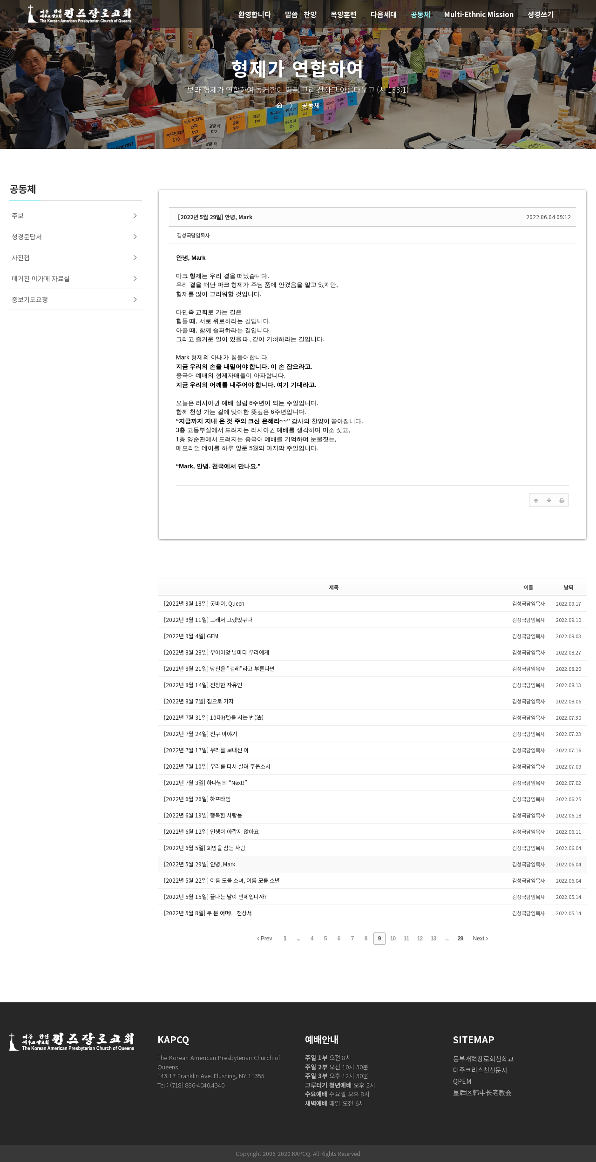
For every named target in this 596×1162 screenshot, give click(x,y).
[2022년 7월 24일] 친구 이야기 (200, 733)
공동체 (305, 105)
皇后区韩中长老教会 (482, 1092)
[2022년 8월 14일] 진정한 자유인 (203, 685)
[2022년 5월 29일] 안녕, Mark (215, 217)
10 (392, 938)
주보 (18, 215)
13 (433, 938)
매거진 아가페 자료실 (41, 278)
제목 (334, 587)
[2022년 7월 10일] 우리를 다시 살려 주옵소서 (217, 766)
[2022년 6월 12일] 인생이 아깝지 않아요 (211, 831)
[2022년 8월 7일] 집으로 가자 (199, 701)
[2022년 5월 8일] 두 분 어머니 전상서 (208, 913)
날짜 (568, 587)
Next (480, 938)
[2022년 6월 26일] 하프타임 (197, 799)
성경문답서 (27, 236)
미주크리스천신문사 (480, 1069)
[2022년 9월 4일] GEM (191, 636)
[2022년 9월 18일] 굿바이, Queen (204, 603)
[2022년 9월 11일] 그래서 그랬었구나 (208, 619)
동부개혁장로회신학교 (483, 1058)
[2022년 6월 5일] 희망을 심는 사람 (204, 847)
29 (460, 938)
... (298, 938)
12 (419, 938)
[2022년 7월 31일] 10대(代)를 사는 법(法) (214, 717)
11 (406, 938)
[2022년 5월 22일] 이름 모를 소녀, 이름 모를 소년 (222, 880)
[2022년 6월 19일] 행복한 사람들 (203, 815)
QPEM (462, 1081)
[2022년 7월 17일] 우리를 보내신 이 (206, 750)
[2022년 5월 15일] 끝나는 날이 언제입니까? (215, 896)
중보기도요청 (30, 299)
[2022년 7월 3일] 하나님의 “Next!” (205, 782)
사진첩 (21, 257)
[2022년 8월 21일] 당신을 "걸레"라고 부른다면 (219, 668)
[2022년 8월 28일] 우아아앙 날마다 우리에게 (216, 652)
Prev (264, 938)
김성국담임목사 (193, 235)
